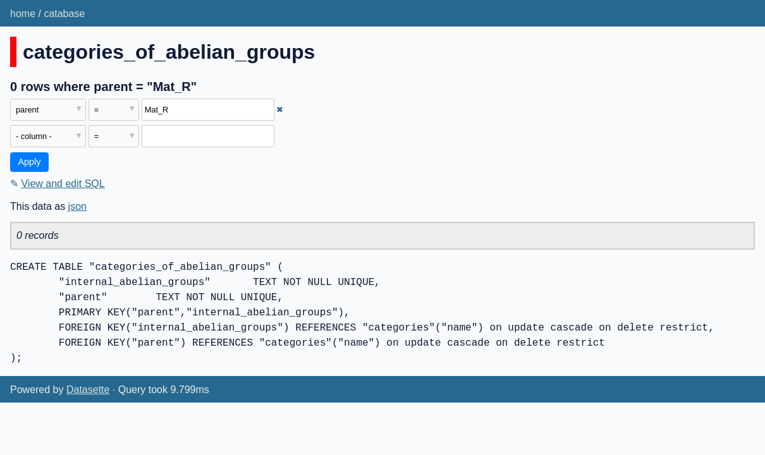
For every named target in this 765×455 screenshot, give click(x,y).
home (22, 13)
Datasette (87, 389)
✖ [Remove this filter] (279, 109)
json (77, 206)
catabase (64, 13)
